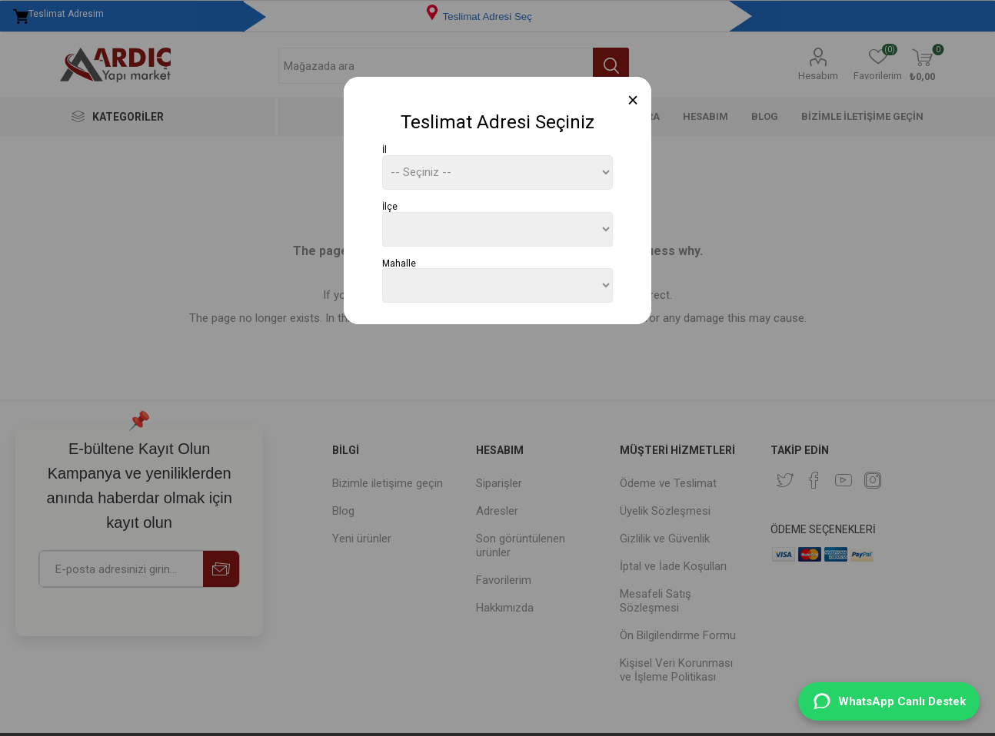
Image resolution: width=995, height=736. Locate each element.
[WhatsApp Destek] (889, 701)
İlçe (390, 206)
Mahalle (399, 262)
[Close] (633, 100)
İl (384, 149)
